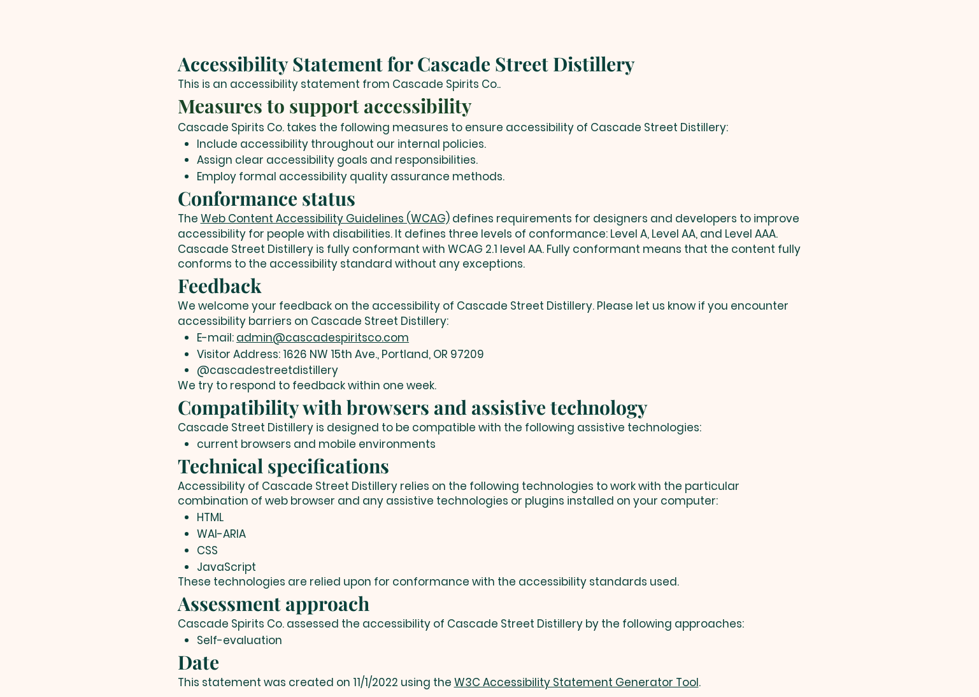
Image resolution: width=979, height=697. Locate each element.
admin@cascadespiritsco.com (322, 337)
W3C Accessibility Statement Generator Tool (576, 682)
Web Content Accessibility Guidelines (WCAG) (325, 218)
